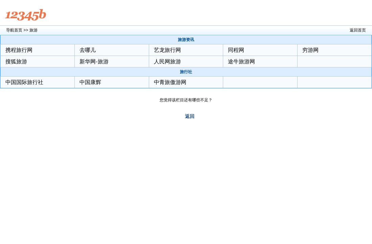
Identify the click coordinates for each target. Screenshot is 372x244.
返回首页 (358, 30)
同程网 (236, 50)
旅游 (33, 30)
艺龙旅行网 (167, 50)
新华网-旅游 (93, 61)
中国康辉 (90, 82)
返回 (189, 116)
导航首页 (14, 30)
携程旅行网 (18, 50)
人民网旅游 (167, 61)
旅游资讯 (186, 39)
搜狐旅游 (16, 61)
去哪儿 (87, 50)
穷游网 (310, 50)
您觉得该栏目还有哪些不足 (184, 100)
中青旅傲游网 (170, 82)
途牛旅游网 (241, 61)
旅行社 (186, 71)
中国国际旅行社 (24, 82)
